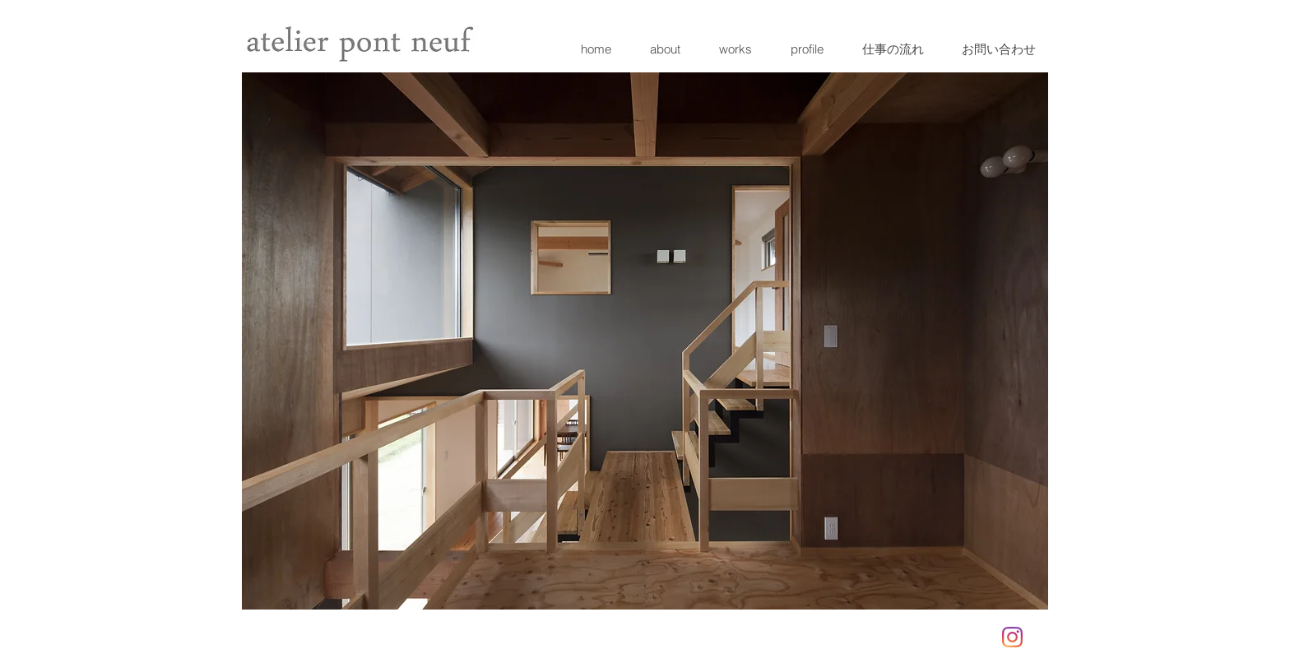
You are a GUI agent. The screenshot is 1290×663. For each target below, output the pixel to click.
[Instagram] (1012, 637)
